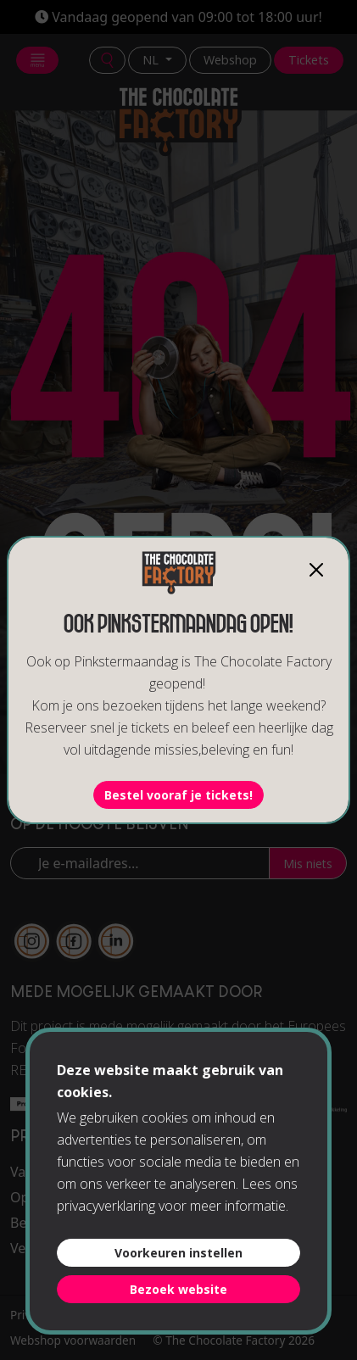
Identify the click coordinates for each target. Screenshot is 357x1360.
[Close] (316, 569)
